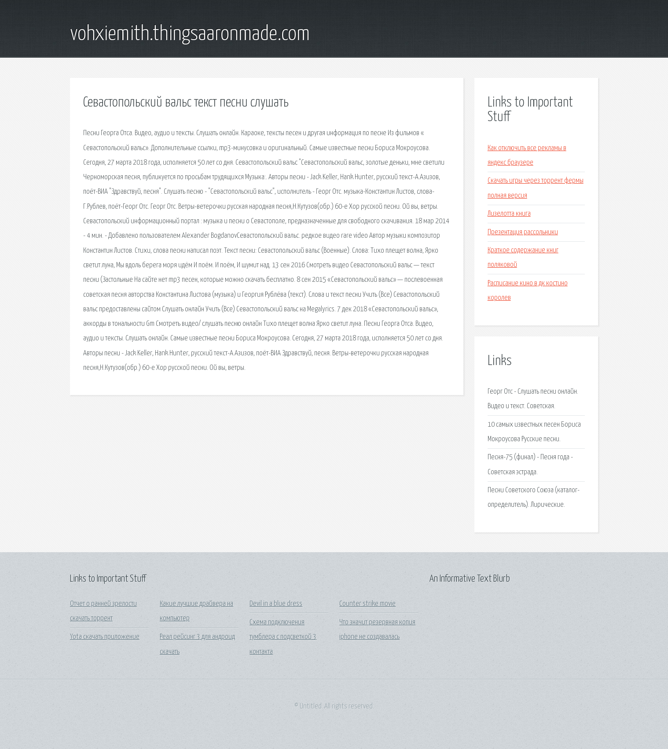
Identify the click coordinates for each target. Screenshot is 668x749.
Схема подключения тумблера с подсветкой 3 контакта (283, 637)
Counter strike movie (367, 604)
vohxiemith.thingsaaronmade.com (190, 34)
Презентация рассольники (523, 232)
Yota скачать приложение (104, 637)
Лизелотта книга (509, 214)
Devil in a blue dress (276, 604)
